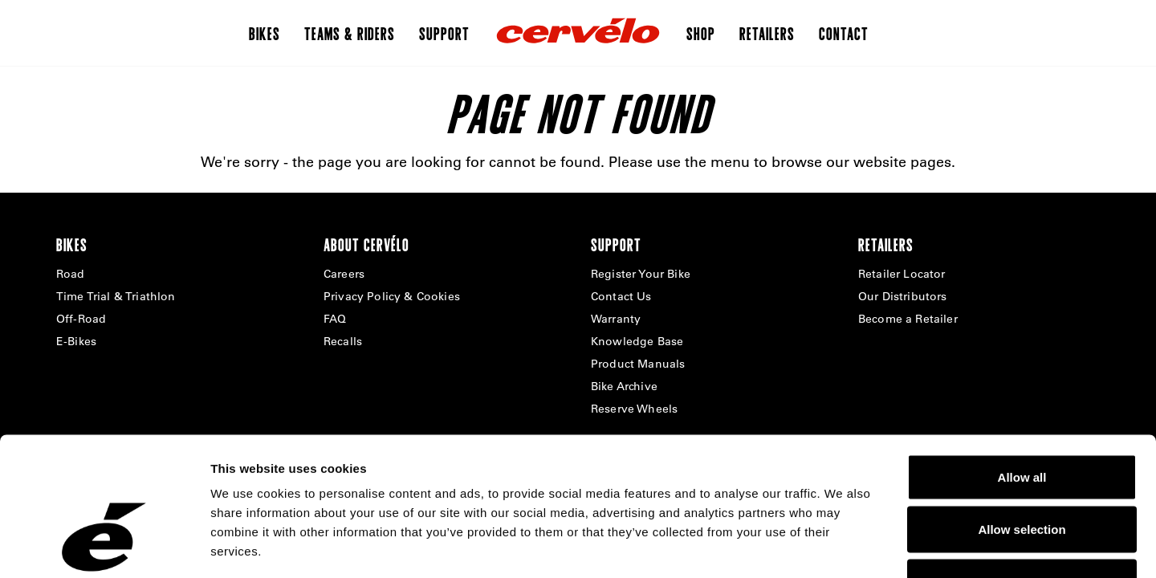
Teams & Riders (349, 33)
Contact (844, 33)
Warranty (616, 318)
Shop (700, 33)
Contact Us (621, 296)
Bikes (264, 33)
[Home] (578, 33)
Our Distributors (902, 296)
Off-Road (81, 318)
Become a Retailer (908, 318)
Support (444, 33)
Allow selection (1021, 420)
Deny (1022, 472)
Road (70, 274)
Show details (842, 546)
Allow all (1022, 367)
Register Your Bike (640, 274)
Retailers (767, 33)
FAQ (335, 318)
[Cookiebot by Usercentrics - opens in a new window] (104, 547)
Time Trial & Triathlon (116, 296)
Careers (344, 274)
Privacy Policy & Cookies (392, 296)
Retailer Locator (902, 274)
